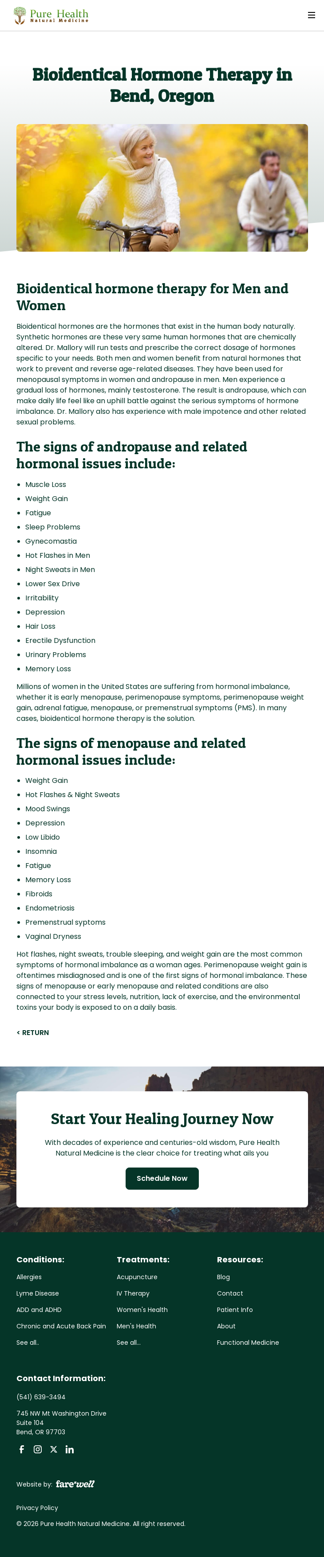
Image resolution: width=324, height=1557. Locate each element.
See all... (129, 1342)
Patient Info (235, 1309)
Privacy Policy (37, 1507)
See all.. (27, 1342)
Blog (223, 1277)
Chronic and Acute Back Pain (61, 1326)
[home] (48, 15)
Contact (230, 1293)
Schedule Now (162, 1178)
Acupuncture (137, 1277)
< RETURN (32, 1033)
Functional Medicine (248, 1342)
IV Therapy (133, 1293)
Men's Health (136, 1326)
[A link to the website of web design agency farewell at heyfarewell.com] (75, 1483)
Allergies (29, 1277)
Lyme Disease (37, 1293)
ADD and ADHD (39, 1309)
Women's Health (142, 1309)
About (226, 1326)
